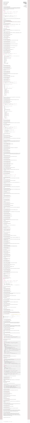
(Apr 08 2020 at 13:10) (8, 190)
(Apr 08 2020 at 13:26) (8, 261)
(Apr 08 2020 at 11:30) (8, 48)
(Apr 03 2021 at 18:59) (8, 338)
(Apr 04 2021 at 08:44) (7, 388)
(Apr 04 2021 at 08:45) (7, 390)
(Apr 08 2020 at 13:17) (8, 218)
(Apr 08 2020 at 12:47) (8, 137)
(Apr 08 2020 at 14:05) (8, 294)
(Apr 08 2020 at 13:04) (8, 179)
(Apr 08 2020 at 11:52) (8, 100)
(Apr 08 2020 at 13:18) (8, 228)
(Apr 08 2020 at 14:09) (7, 300)
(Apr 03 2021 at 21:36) (7, 376)
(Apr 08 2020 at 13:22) (8, 240)
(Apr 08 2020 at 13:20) (8, 234)
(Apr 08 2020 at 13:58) (8, 286)
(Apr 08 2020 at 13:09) (8, 185)
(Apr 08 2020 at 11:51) (8, 98)
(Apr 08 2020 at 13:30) (8, 272)
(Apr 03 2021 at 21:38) (7, 378)
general (7, 3)
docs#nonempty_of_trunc (7, 391)
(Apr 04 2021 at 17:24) (7, 406)
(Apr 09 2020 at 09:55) (8, 331)
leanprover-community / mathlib (25, 3)
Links (26, 7)
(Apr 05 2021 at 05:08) (8, 411)
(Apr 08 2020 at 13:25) (8, 259)
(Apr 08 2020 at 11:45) (8, 75)
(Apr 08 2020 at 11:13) (8, 23)
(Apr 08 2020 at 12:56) (8, 166)
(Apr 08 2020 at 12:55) (8, 164)
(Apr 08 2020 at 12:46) (8, 135)
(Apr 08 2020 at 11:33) (8, 50)
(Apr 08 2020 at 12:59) (8, 172)
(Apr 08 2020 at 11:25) (8, 35)
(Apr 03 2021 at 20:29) (8, 354)
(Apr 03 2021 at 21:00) (8, 356)
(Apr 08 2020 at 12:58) (9, 168)
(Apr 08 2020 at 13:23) (8, 246)
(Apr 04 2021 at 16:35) (8, 392)
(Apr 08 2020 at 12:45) (8, 124)
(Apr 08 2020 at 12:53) (8, 155)
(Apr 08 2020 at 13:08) (8, 181)
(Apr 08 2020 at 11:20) (8, 29)
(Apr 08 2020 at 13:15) (8, 208)
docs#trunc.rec (13, 389)
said (6, 381)
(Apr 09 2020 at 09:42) (8, 310)
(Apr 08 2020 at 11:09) (8, 20)
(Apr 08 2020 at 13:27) (8, 263)
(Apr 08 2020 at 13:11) (8, 200)
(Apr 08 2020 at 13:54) (8, 276)
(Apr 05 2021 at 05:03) (8, 408)
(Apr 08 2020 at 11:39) (8, 72)
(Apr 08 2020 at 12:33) (8, 102)
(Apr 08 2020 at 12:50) (8, 146)
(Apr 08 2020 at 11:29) (8, 46)
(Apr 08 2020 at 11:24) (8, 33)
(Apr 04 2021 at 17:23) (8, 402)
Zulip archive (25, 5)
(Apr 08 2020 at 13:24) (8, 252)
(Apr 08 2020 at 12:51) (8, 150)
